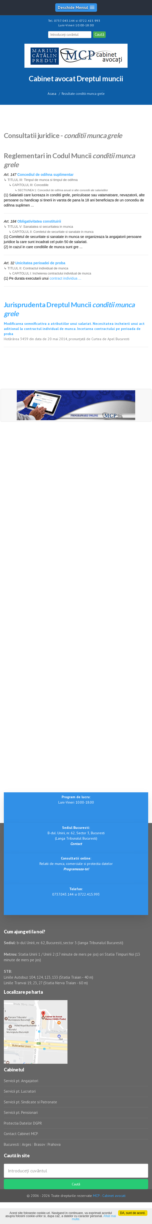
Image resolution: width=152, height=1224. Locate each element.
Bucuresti (12, 1144)
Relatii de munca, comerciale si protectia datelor (76, 863)
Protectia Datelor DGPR (23, 1123)
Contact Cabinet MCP (21, 1133)
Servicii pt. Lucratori (20, 1091)
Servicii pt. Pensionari (21, 1112)
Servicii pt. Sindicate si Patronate (30, 1102)
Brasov (39, 1144)
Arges (26, 1144)
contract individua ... (65, 278)
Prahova (54, 1144)
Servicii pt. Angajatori (21, 1080)
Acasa (52, 93)
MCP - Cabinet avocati (109, 1195)
